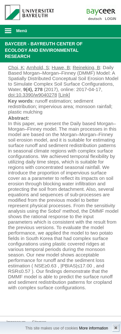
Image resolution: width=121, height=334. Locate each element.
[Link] (64, 94)
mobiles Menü (27, 33)
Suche (105, 31)
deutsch (95, 19)
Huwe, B (61, 67)
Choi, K (16, 67)
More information (93, 328)
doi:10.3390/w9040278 (32, 94)
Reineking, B (86, 67)
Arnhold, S (37, 67)
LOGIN (110, 19)
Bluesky (11, 304)
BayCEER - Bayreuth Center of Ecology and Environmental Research (44, 50)
